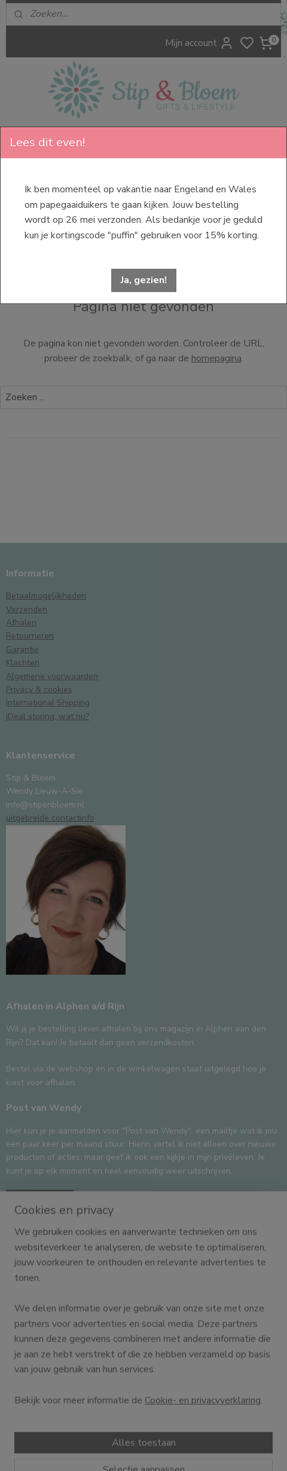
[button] (144, 280)
